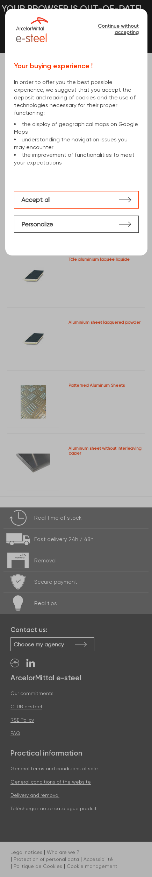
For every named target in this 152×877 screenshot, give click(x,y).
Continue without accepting (118, 29)
